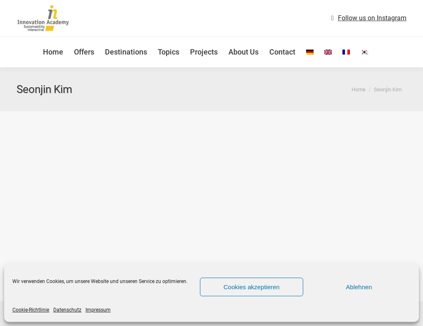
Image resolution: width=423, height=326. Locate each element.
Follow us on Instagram (372, 18)
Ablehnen (359, 286)
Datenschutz (67, 310)
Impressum (98, 310)
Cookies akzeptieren (251, 286)
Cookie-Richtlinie (30, 310)
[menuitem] (310, 52)
